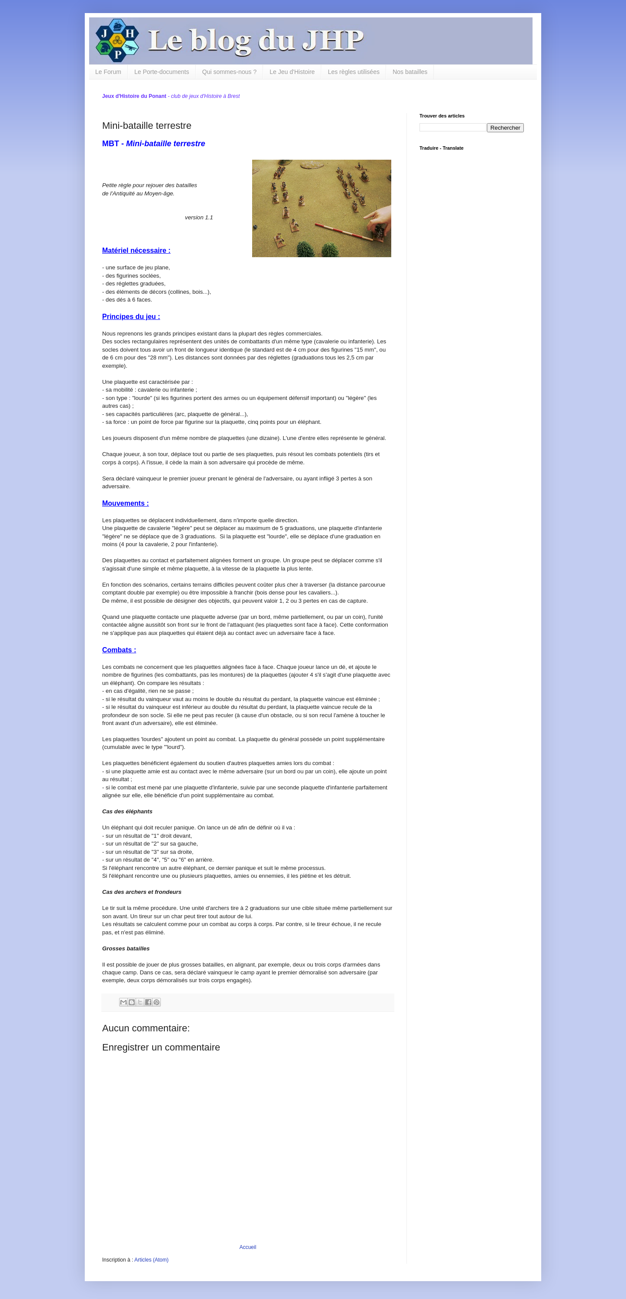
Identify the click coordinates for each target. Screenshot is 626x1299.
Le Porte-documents (161, 71)
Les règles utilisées (354, 71)
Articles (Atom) (151, 1260)
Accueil (248, 1247)
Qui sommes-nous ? (229, 71)
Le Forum (108, 71)
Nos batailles (410, 71)
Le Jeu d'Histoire (292, 71)
